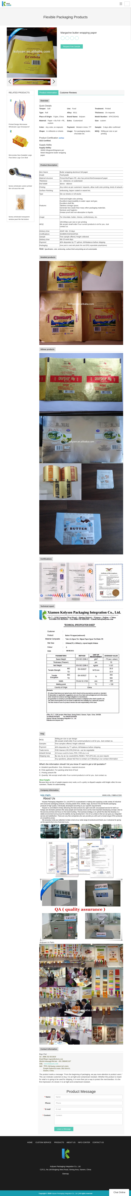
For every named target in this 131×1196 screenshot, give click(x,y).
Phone (48, 1103)
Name (47, 1097)
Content (46, 1115)
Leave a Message (64, 1129)
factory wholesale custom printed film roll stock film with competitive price (20, 188)
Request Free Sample (71, 46)
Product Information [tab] (48, 93)
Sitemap (65, 1174)
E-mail (47, 1109)
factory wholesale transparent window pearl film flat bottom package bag (18, 219)
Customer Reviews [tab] (68, 93)
